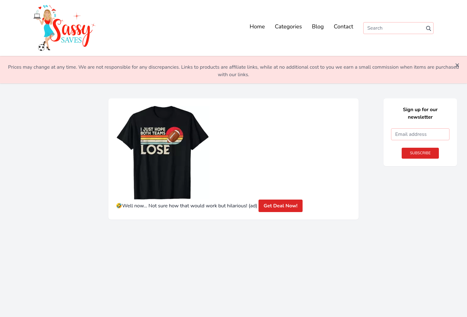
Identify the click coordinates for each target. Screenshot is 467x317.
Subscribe (420, 153)
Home (257, 26)
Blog (318, 26)
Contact (343, 26)
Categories (288, 26)
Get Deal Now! (281, 205)
